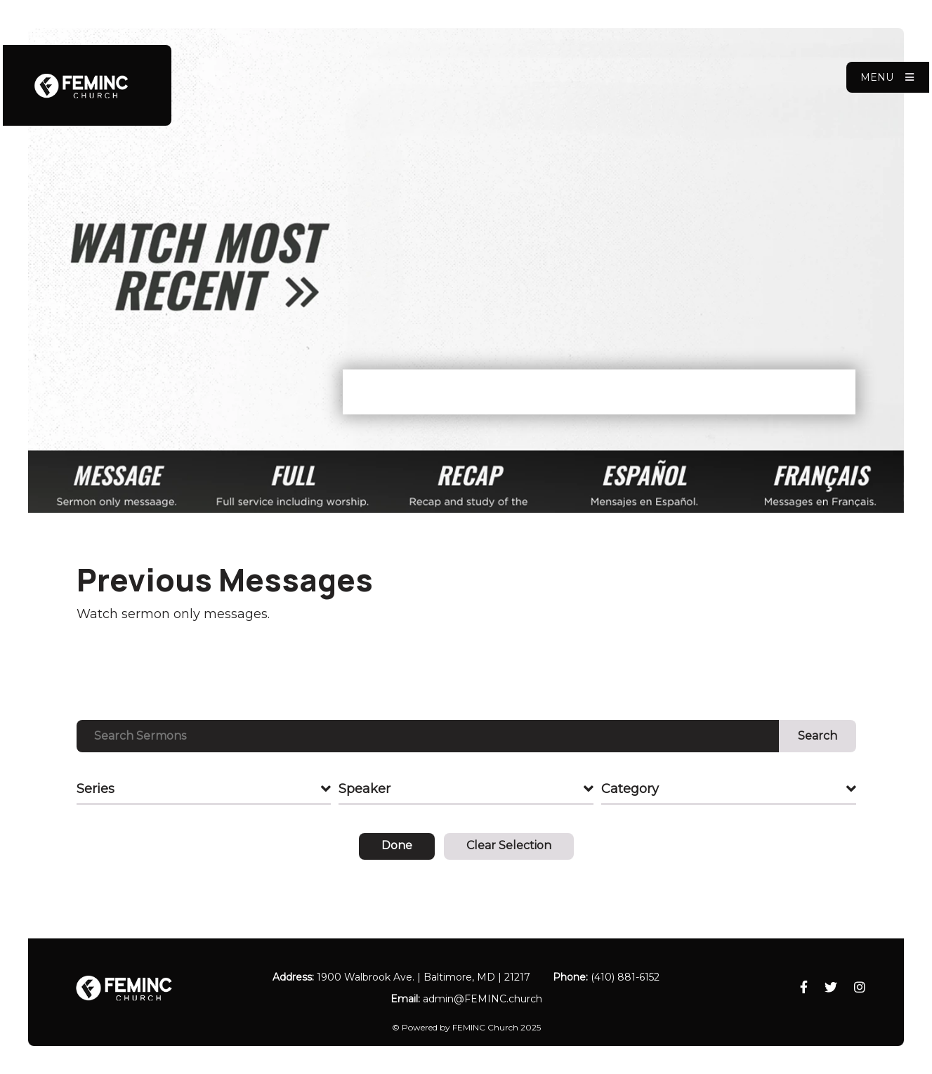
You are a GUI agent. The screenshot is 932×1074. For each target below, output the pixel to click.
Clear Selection (508, 845)
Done (396, 845)
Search (817, 735)
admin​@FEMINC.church (482, 999)
